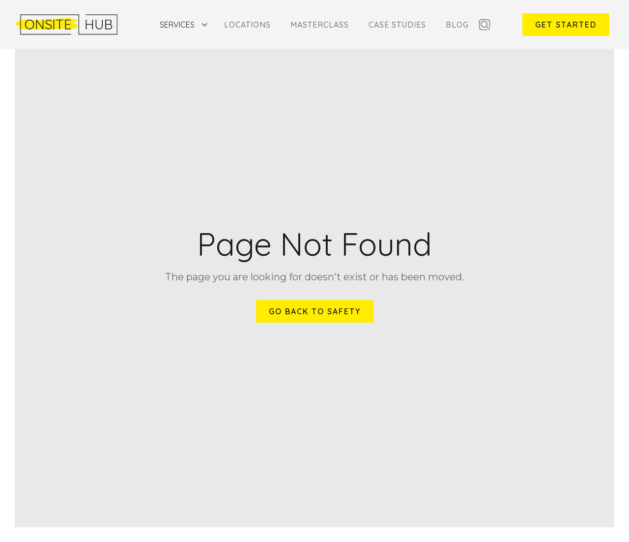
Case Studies (397, 25)
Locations (247, 25)
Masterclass (319, 25)
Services (177, 25)
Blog (457, 25)
